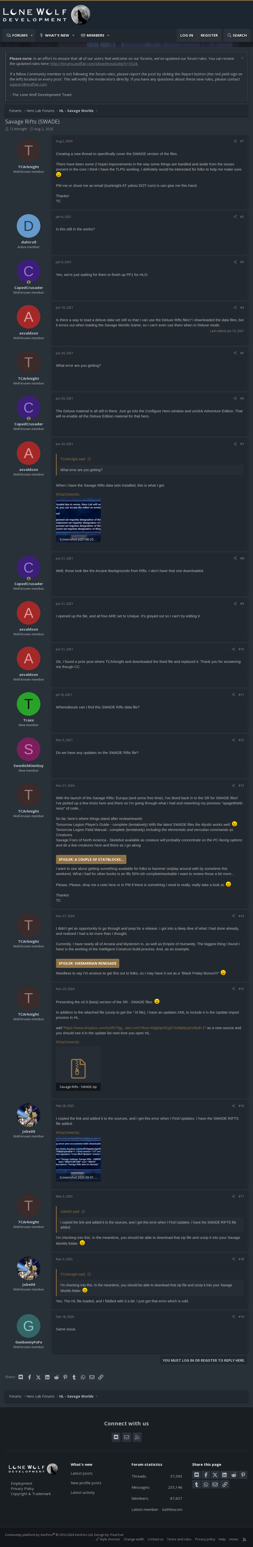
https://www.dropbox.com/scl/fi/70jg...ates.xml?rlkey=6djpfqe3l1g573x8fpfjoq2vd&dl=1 (135, 1028)
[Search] (237, 35)
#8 (242, 558)
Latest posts (82, 1473)
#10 (241, 649)
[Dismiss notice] (242, 58)
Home (233, 1539)
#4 (242, 307)
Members (95, 35)
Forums (20, 35)
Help (222, 1539)
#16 (241, 1105)
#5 (242, 353)
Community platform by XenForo (49, 1534)
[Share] (235, 141)
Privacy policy (205, 1539)
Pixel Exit (116, 1534)
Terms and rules (179, 1539)
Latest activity (83, 1492)
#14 (241, 916)
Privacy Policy (22, 1488)
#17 (241, 1196)
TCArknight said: (73, 459)
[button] (31, 35)
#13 (241, 785)
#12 (241, 740)
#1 (242, 141)
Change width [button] (134, 1539)
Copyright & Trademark (31, 1493)
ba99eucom (172, 1509)
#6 (242, 398)
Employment (21, 1483)
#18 (241, 1259)
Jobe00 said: (70, 1211)
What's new (57, 35)
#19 (241, 1316)
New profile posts (86, 1482)
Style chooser (108, 1539)
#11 (241, 694)
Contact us (156, 1539)
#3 (242, 262)
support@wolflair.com (28, 84)
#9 (242, 603)
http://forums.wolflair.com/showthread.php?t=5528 (94, 63)
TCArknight (18, 129)
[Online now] (28, 282)
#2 (242, 216)
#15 (241, 989)
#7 (242, 444)
